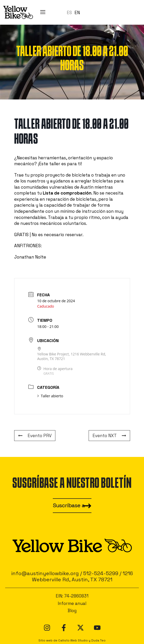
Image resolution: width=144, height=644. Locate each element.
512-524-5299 (100, 573)
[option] (77, 13)
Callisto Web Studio (73, 640)
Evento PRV (35, 435)
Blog (72, 610)
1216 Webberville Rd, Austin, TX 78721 (82, 576)
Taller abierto (50, 395)
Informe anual (72, 603)
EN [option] (77, 12)
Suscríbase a (69, 505)
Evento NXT (109, 435)
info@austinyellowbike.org (45, 573)
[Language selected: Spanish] (74, 12)
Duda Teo (98, 640)
